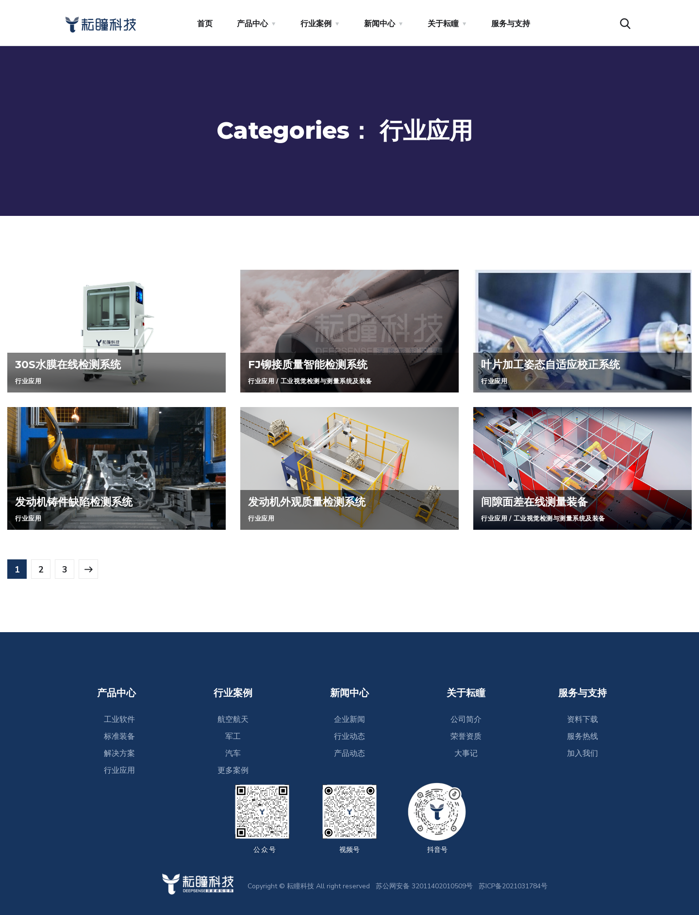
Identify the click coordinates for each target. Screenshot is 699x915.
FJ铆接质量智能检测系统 (313, 364)
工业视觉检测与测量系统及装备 (332, 381)
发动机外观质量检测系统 (312, 501)
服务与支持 (510, 23)
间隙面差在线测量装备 (539, 501)
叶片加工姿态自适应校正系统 (556, 364)
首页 (205, 23)
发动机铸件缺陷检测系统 (79, 501)
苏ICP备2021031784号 (513, 886)
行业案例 (316, 23)
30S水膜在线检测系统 (73, 364)
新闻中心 (379, 23)
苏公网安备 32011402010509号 (424, 886)
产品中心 (252, 23)
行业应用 (29, 381)
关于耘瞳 (443, 23)
